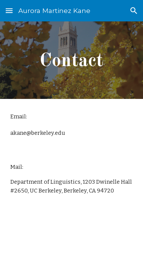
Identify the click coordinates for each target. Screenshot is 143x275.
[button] (9, 10)
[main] (71, 60)
